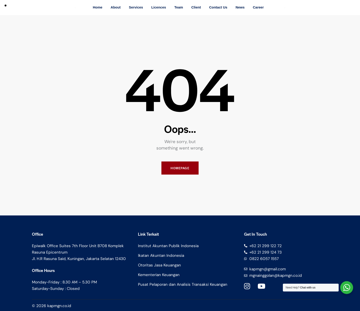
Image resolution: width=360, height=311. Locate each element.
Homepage (180, 168)
